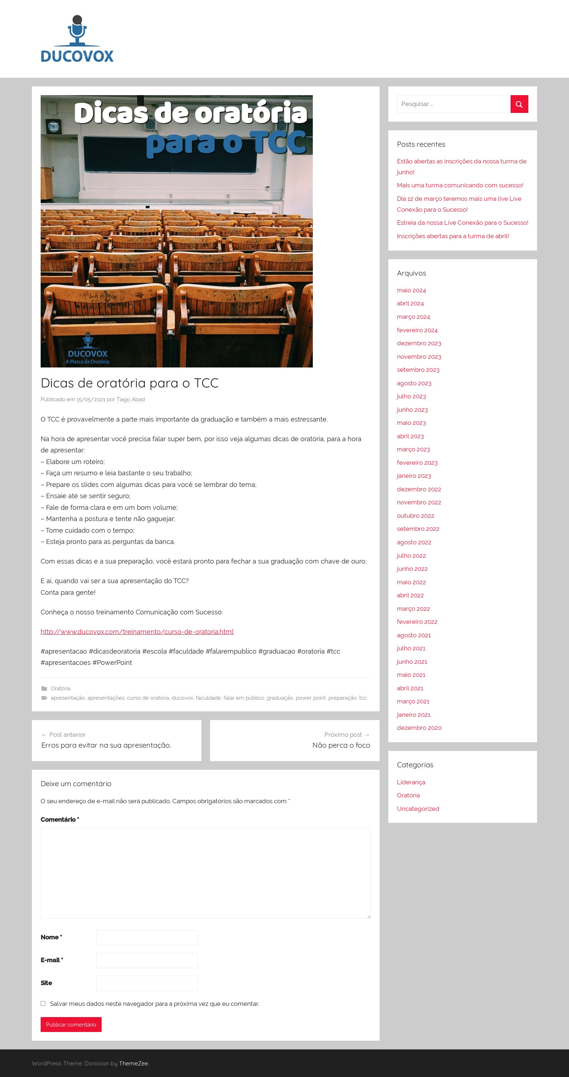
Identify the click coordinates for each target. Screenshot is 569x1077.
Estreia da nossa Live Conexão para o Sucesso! (462, 222)
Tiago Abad (130, 399)
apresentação (68, 698)
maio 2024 (411, 290)
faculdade (208, 698)
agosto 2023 (414, 383)
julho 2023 (411, 396)
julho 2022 (411, 555)
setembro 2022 (418, 528)
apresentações (105, 698)
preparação (342, 698)
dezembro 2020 (419, 727)
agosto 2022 (414, 542)
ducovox (182, 698)
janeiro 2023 (414, 475)
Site (46, 983)
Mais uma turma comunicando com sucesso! (460, 185)
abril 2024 (410, 303)
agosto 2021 (414, 635)
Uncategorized (418, 808)
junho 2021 (412, 661)
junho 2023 (412, 409)
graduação (280, 698)
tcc (363, 698)
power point (311, 698)
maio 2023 (411, 422)
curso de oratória (148, 698)
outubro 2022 (415, 515)
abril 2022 (410, 595)
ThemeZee (133, 1063)
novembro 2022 (419, 502)
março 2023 (413, 449)
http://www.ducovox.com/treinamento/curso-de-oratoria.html (137, 631)
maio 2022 (411, 582)
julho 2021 (411, 648)
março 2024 (413, 316)
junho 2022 (412, 568)
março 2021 (413, 701)
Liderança (411, 782)
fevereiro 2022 (417, 621)
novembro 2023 (419, 356)
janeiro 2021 (413, 714)
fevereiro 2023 (417, 462)
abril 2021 (410, 688)
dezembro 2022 (419, 489)
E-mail (52, 960)
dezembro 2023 (419, 343)
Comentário (60, 819)
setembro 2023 (418, 369)
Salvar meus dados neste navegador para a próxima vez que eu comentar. (154, 1003)
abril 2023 (410, 436)
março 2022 (413, 608)
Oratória (60, 688)
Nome (51, 937)
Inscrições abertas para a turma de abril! (453, 236)
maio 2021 (411, 674)
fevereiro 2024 (417, 330)
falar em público (244, 698)
